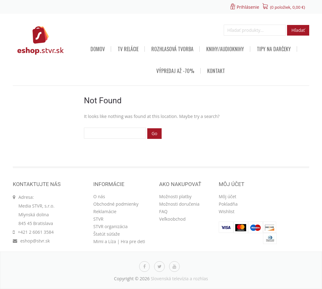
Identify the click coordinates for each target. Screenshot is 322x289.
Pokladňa (228, 204)
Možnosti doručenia (179, 204)
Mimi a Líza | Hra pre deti (119, 241)
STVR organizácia (110, 226)
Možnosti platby (175, 196)
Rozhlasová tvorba (172, 49)
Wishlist (226, 211)
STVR (98, 219)
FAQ (163, 211)
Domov (97, 49)
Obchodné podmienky (116, 204)
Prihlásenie (248, 7)
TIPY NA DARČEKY (274, 49)
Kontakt (216, 71)
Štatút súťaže (106, 234)
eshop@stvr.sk (35, 241)
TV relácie (128, 49)
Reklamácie (104, 211)
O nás (99, 196)
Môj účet (227, 196)
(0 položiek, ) (287, 7)
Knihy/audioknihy (225, 49)
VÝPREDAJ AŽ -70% (175, 71)
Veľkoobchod (172, 219)
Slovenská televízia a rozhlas (179, 279)
